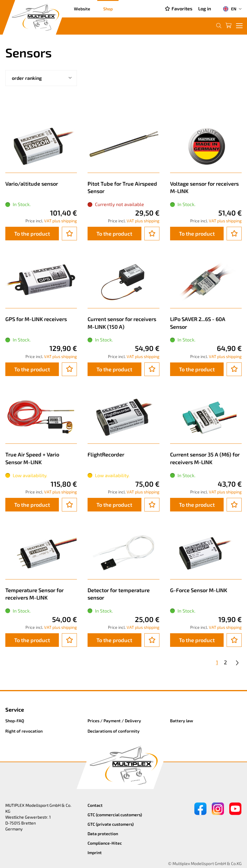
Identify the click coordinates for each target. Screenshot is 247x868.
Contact (95, 805)
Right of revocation (24, 730)
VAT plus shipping (60, 220)
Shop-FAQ (14, 720)
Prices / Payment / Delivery (114, 720)
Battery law (181, 720)
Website (82, 8)
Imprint (95, 852)
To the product (32, 233)
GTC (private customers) (111, 824)
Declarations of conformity (114, 730)
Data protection (103, 833)
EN (229, 9)
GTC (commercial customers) (115, 814)
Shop (108, 8)
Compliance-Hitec (105, 843)
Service (14, 709)
